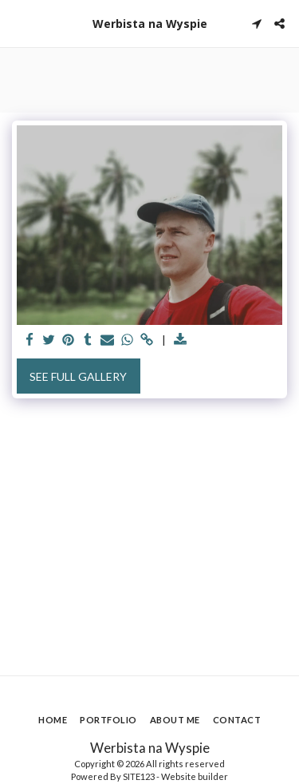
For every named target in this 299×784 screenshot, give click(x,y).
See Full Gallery (78, 376)
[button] (17, 23)
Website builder (194, 776)
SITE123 (139, 776)
